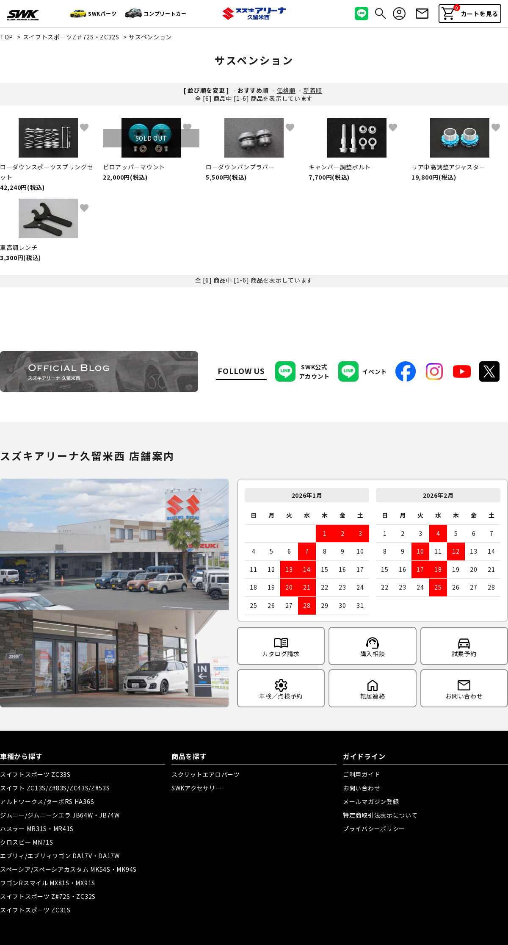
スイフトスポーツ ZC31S (35, 910)
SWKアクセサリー (196, 788)
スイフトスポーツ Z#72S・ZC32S (48, 896)
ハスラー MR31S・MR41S (37, 828)
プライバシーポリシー (374, 828)
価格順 (286, 90)
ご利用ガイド (361, 774)
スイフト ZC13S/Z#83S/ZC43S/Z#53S (55, 788)
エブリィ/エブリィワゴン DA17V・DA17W (60, 855)
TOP (6, 37)
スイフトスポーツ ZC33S (35, 774)
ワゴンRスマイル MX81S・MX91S (47, 882)
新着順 (313, 90)
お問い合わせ (361, 788)
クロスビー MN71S (26, 842)
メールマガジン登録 (371, 801)
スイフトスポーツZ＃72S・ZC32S (71, 37)
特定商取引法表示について (380, 815)
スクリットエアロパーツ (205, 774)
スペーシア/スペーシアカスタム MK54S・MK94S (68, 869)
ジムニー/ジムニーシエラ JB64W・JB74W (60, 815)
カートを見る (470, 12)
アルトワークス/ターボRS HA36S (47, 801)
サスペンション (150, 37)
